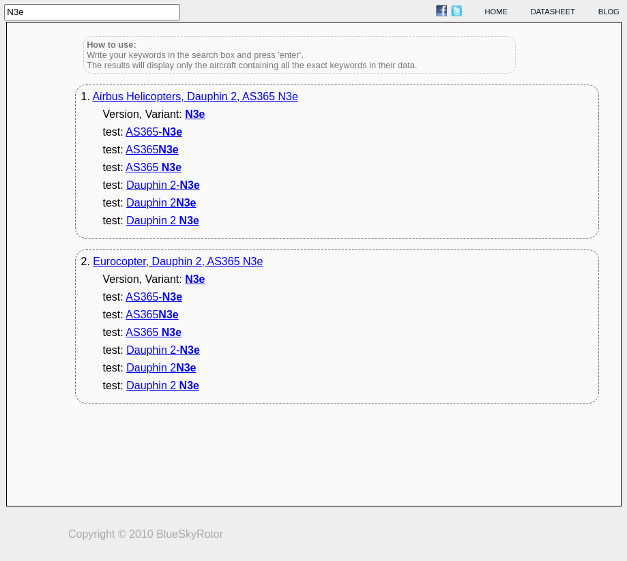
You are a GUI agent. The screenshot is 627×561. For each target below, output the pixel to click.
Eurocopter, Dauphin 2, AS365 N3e (178, 261)
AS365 (152, 149)
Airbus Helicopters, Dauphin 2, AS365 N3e (195, 96)
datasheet (553, 11)
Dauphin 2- (163, 185)
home (496, 11)
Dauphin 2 (161, 203)
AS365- (154, 132)
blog (608, 11)
